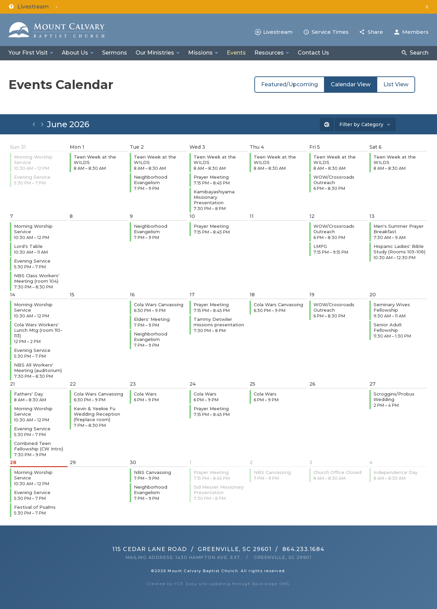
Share (375, 32)
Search (419, 52)
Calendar (350, 84)
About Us (75, 52)
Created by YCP (164, 583)
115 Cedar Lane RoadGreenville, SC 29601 (191, 549)
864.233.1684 (303, 549)
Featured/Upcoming (289, 84)
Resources (269, 52)
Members (415, 32)
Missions (200, 52)
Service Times (330, 32)
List (395, 84)
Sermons (114, 52)
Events (236, 52)
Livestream (278, 32)
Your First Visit (28, 52)
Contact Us (313, 52)
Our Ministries (155, 52)
